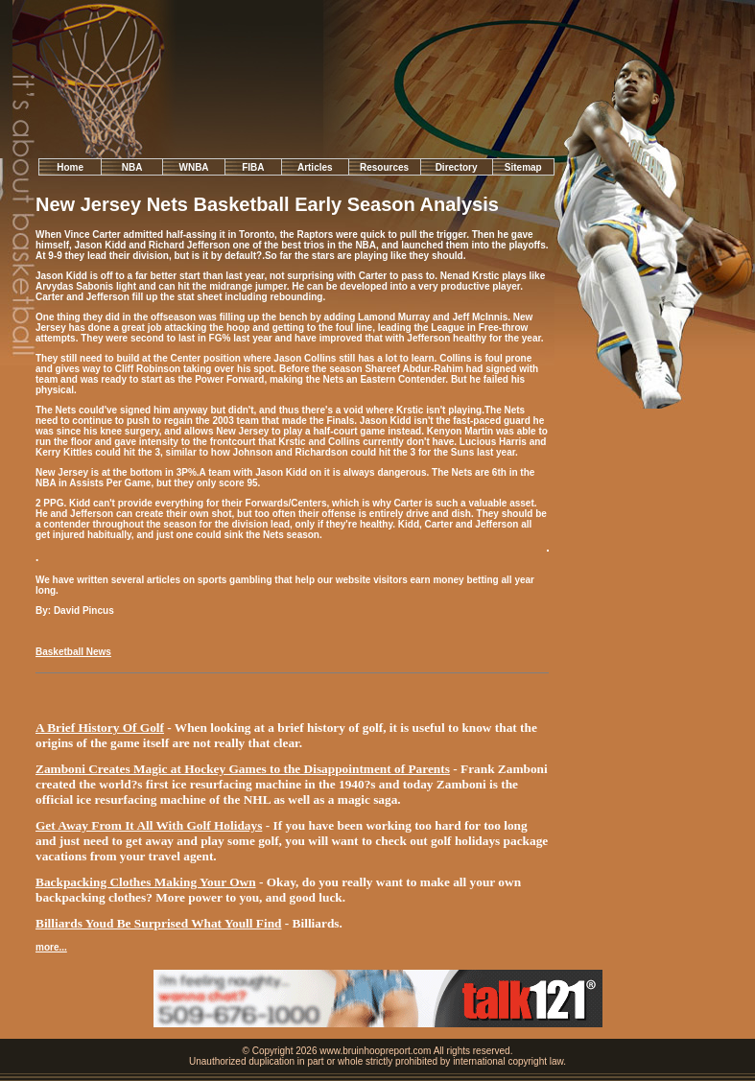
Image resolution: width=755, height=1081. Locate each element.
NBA (132, 167)
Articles (315, 167)
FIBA (253, 167)
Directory (457, 167)
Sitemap (523, 167)
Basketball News (73, 651)
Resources (384, 167)
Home (70, 167)
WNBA (193, 167)
